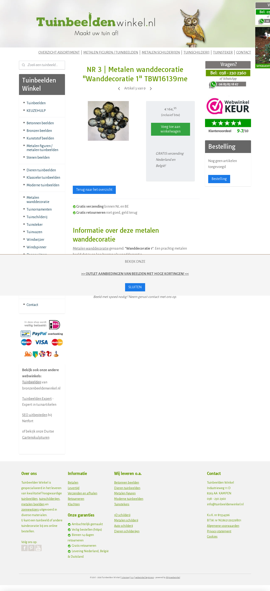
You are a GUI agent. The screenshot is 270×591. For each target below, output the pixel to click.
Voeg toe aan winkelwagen (171, 129)
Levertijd (73, 488)
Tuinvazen (34, 232)
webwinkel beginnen (144, 577)
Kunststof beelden (40, 138)
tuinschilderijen (49, 498)
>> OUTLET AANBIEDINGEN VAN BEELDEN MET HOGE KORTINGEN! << (135, 274)
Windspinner (36, 247)
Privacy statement (219, 531)
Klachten (74, 504)
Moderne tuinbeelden (43, 185)
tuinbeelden (29, 498)
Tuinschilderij (37, 217)
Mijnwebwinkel (173, 577)
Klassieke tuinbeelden (43, 178)
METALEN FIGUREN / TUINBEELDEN (110, 52)
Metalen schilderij (126, 520)
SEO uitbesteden (34, 415)
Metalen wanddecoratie (91, 248)
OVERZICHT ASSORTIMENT (59, 52)
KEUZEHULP (36, 111)
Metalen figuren (125, 493)
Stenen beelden (38, 158)
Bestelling (219, 179)
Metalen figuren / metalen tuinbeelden (42, 148)
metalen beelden (33, 504)
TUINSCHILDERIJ (196, 52)
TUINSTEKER (223, 52)
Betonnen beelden (40, 123)
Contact (32, 305)
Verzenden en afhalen (82, 493)
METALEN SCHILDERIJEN (161, 52)
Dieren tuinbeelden (41, 170)
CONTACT (243, 52)
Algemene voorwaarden (223, 525)
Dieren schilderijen (126, 531)
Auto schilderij (123, 525)
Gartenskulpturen (35, 438)
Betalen (73, 482)
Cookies (212, 536)
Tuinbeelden (36, 103)
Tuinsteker (35, 225)
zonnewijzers (30, 509)
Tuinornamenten (39, 209)
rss (132, 577)
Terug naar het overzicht (94, 190)
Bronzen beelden (39, 131)
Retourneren (76, 498)
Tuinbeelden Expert (37, 399)
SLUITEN (135, 287)
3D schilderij (122, 515)
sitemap (125, 577)
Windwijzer (35, 240)
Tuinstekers (121, 504)
